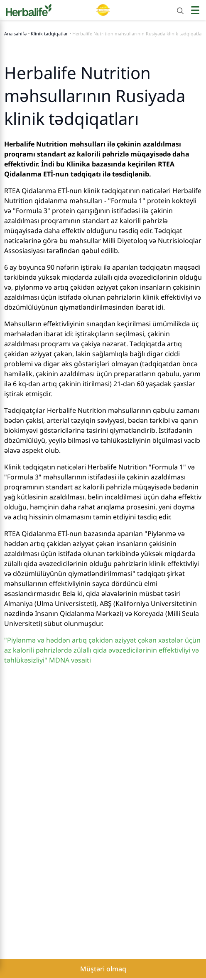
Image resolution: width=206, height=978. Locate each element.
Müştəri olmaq (103, 968)
